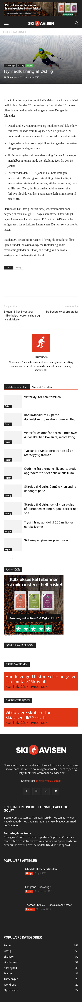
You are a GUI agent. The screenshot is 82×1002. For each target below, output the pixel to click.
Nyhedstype (19, 31)
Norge (8, 531)
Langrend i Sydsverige (38, 887)
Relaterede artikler (17, 387)
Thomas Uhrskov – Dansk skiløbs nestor (48, 904)
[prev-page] (6, 558)
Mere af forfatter (42, 387)
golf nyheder (11, 825)
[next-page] (12, 558)
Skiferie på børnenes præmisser (46, 540)
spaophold (63, 845)
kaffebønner (46, 841)
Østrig (21, 65)
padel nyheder (36, 821)
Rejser (29, 65)
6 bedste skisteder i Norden (41, 869)
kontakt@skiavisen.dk (27, 686)
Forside (6, 31)
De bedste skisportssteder (62, 311)
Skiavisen (12, 77)
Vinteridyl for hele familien (42, 397)
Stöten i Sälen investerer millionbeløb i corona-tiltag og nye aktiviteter (22, 315)
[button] (6, 23)
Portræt (30, 909)
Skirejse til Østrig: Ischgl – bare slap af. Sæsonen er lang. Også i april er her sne (51, 509)
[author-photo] (41, 351)
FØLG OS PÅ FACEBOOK (20, 645)
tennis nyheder (67, 817)
